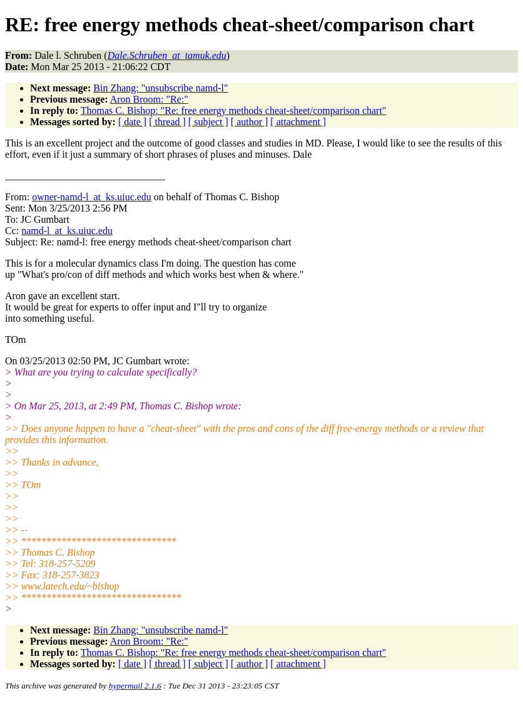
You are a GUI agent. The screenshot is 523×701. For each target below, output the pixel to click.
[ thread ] (167, 121)
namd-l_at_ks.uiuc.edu (67, 230)
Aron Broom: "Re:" (149, 99)
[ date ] (132, 121)
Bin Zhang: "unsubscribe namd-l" (160, 88)
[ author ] (249, 121)
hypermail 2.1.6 (135, 685)
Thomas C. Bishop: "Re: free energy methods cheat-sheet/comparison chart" (234, 110)
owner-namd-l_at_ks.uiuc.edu (91, 197)
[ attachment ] (298, 121)
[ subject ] (208, 121)
